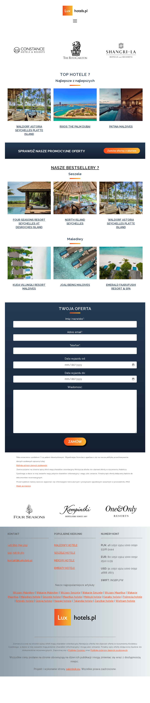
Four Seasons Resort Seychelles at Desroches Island (29, 223)
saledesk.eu (73, 669)
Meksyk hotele (92, 596)
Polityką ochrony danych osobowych (109, 650)
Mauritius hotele (72, 596)
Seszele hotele (52, 596)
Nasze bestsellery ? (75, 167)
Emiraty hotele (25, 601)
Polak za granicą (23, 486)
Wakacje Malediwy (47, 592)
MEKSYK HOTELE (64, 560)
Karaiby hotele (112, 596)
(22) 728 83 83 (16, 552)
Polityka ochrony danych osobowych (31, 465)
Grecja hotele (44, 601)
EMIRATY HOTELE (64, 568)
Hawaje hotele (62, 601)
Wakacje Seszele (92, 592)
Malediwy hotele (30, 596)
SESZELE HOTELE (64, 552)
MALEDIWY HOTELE (65, 545)
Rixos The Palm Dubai (75, 126)
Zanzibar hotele (104, 601)
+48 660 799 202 (18, 545)
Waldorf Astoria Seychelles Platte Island (29, 130)
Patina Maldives (121, 126)
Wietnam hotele (125, 601)
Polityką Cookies (76, 650)
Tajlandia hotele (83, 601)
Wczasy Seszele (70, 592)
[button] (75, 21)
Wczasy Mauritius (115, 592)
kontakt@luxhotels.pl (20, 560)
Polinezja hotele (132, 596)
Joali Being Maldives (75, 285)
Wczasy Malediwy (23, 592)
